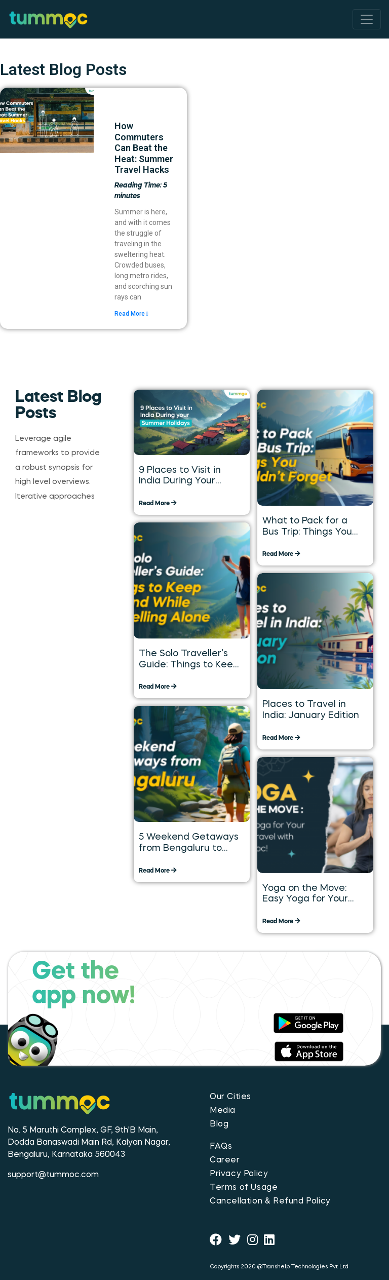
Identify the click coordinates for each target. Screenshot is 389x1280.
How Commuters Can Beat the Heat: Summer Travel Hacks (143, 148)
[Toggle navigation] (367, 19)
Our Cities (230, 1097)
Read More (131, 313)
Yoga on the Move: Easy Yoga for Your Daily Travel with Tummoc (305, 894)
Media (223, 1111)
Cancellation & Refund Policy (270, 1201)
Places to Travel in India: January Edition (310, 710)
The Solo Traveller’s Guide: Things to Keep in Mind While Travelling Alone (189, 659)
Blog (219, 1124)
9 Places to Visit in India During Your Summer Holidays (180, 476)
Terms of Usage (244, 1188)
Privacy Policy (239, 1174)
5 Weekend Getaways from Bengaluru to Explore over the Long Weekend (189, 843)
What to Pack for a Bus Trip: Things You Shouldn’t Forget (307, 527)
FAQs (221, 1147)
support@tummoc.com (53, 1175)
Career (225, 1160)
